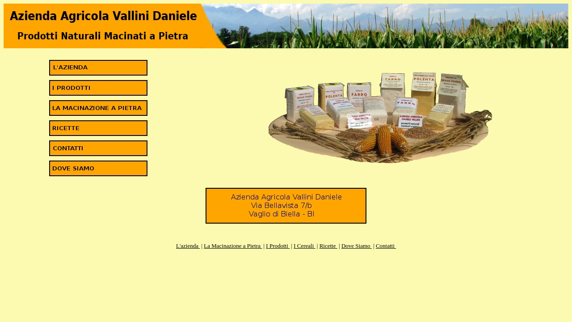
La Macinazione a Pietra (233, 245)
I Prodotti (278, 245)
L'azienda (188, 245)
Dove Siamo (356, 245)
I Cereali (304, 245)
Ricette (328, 245)
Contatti (386, 245)
